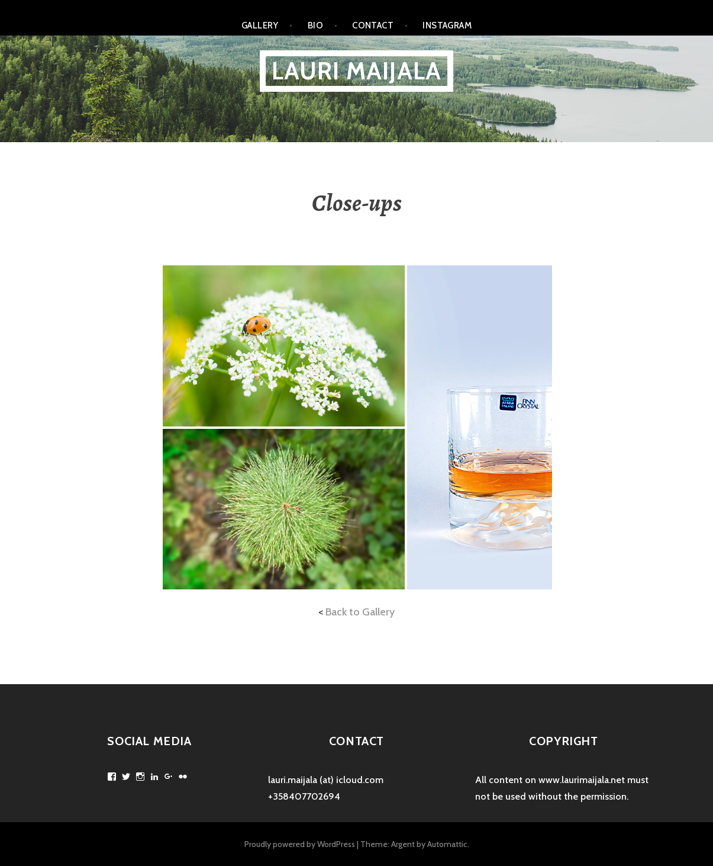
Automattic (447, 844)
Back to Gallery (360, 611)
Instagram (447, 25)
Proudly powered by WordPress (299, 844)
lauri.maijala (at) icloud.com (325, 779)
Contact (372, 25)
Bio (315, 25)
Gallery (260, 25)
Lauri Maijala (357, 70)
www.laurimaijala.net (581, 779)
